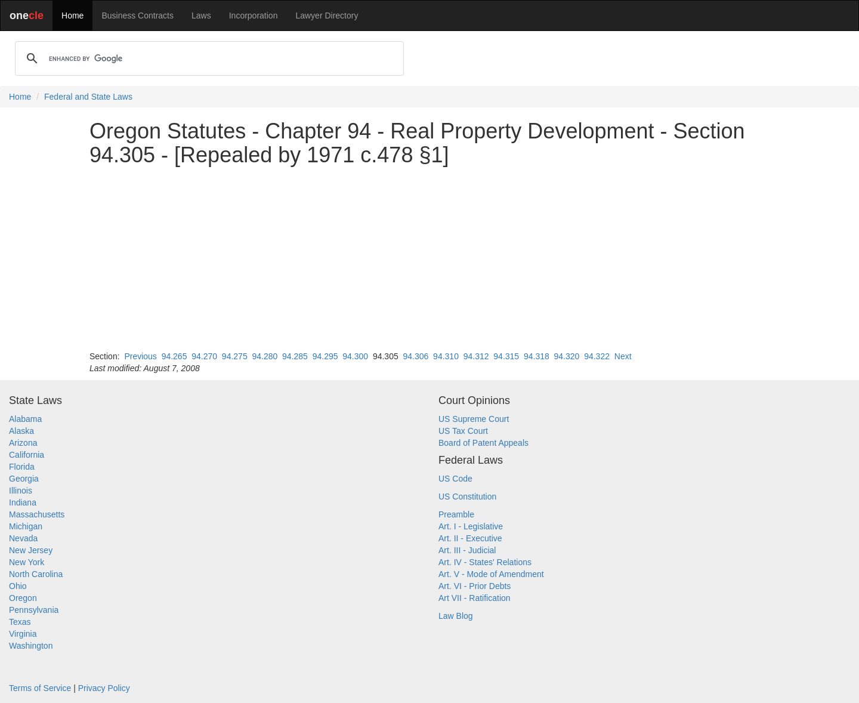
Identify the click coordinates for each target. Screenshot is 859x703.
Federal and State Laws (88, 96)
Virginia (22, 634)
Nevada (23, 538)
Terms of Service (40, 688)
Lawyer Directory (326, 15)
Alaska (21, 431)
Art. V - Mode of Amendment (491, 574)
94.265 (174, 356)
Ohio (18, 586)
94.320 (567, 356)
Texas (20, 622)
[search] (207, 58)
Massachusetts (36, 514)
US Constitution (467, 496)
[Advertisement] (429, 258)
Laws (201, 15)
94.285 (295, 356)
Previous (140, 356)
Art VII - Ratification (474, 598)
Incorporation (253, 15)
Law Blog (455, 616)
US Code (455, 478)
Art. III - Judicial (467, 550)
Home (72, 15)
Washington (30, 645)
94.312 (476, 356)
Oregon (23, 598)
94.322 (597, 356)
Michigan (25, 526)
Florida (22, 466)
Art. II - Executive (470, 538)
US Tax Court (463, 431)
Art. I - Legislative (470, 526)
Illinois (20, 490)
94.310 (446, 356)
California (26, 455)
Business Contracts (137, 15)
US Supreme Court (473, 419)
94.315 (506, 356)
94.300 (355, 356)
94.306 (416, 356)
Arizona (23, 443)
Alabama (25, 419)
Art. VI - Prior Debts (474, 586)
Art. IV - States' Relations (485, 562)
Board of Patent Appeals (483, 443)
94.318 (536, 356)
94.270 (204, 356)
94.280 (264, 356)
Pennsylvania (33, 610)
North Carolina (36, 574)
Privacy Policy (104, 688)
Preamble (456, 514)
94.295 (325, 356)
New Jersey (30, 550)
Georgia (24, 478)
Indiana (22, 502)
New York (26, 562)
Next (623, 356)
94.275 (235, 356)
